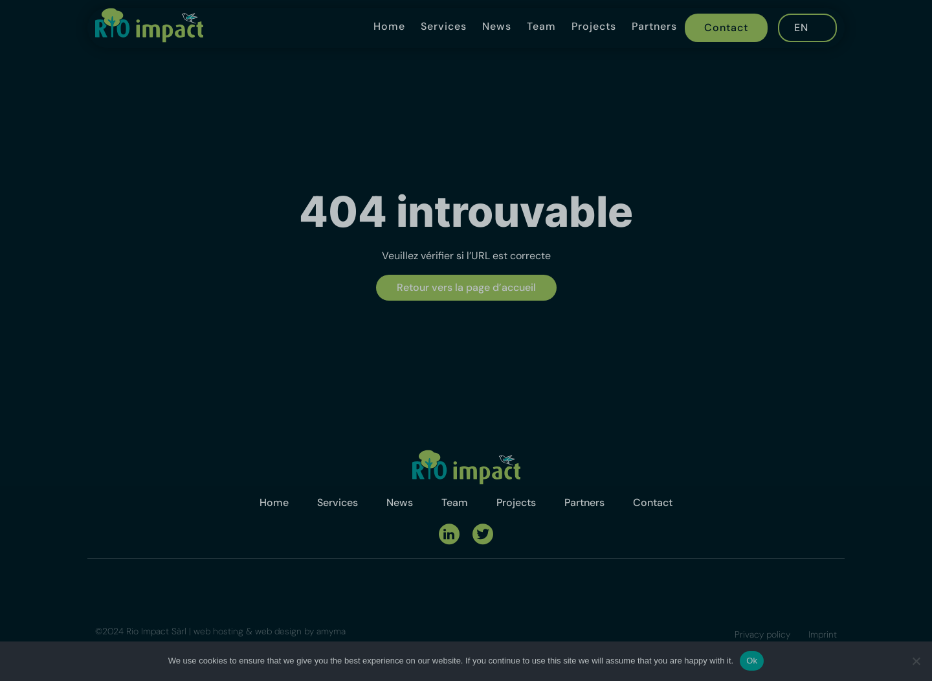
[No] (915, 660)
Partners (654, 26)
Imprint (822, 634)
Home (389, 26)
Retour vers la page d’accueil (466, 287)
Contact (726, 27)
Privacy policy (762, 634)
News (496, 26)
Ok (751, 660)
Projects (593, 26)
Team (541, 26)
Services (444, 26)
